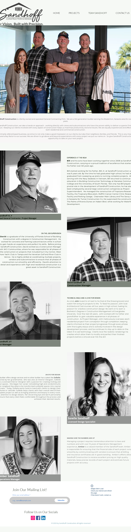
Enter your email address (21, 495)
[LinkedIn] (43, 518)
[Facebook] (38, 518)
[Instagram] (33, 518)
